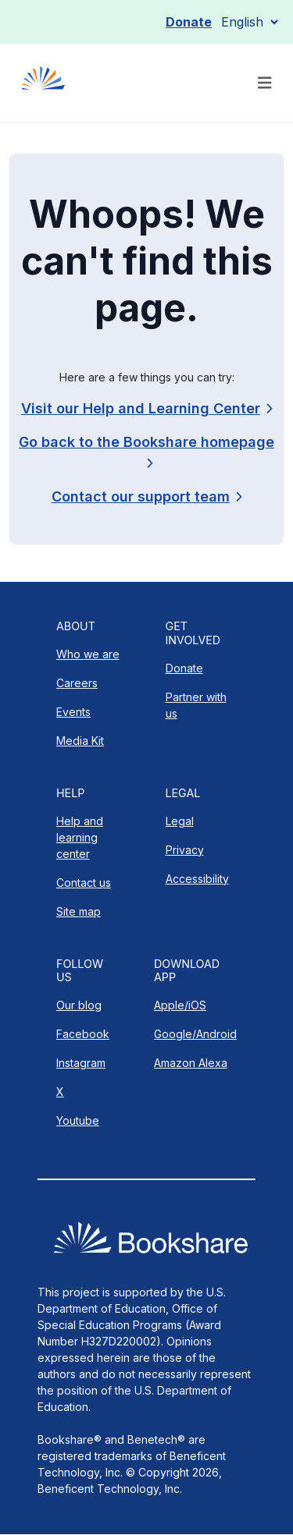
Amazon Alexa (190, 1062)
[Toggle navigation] (264, 83)
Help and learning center (79, 837)
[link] (146, 496)
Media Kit (80, 740)
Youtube (77, 1120)
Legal (180, 821)
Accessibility (197, 878)
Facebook (82, 1033)
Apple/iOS (180, 1005)
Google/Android (195, 1033)
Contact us (83, 882)
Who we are (88, 654)
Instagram (80, 1062)
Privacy (185, 849)
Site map (78, 911)
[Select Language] (249, 21)
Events (73, 711)
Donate (189, 22)
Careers (77, 683)
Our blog (79, 1005)
